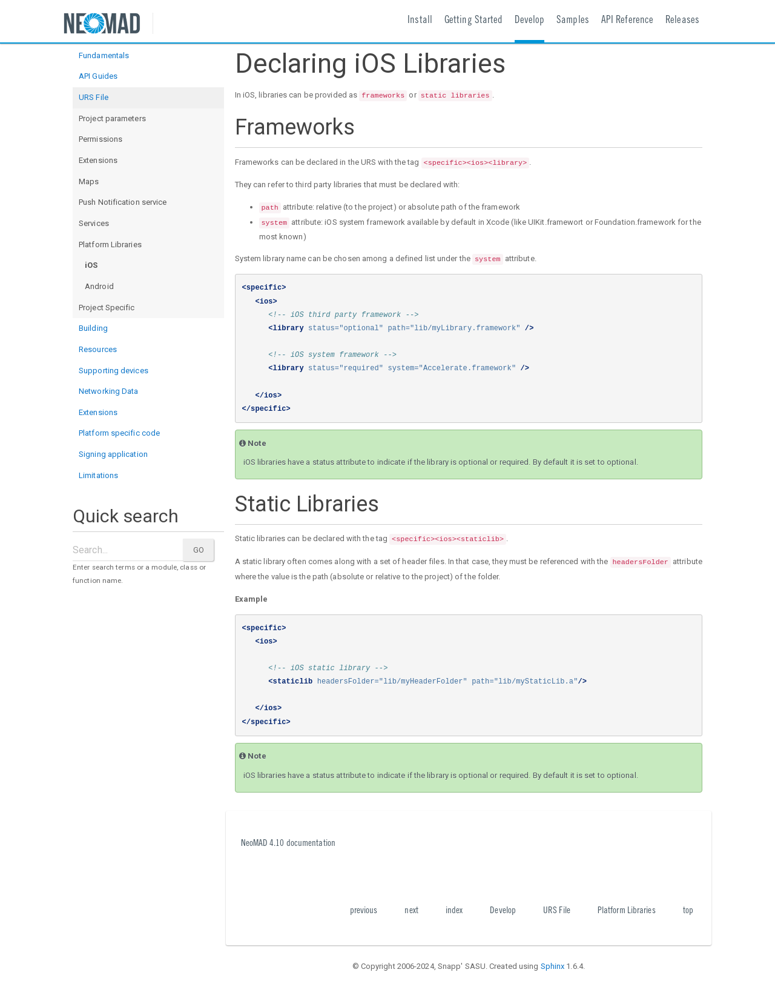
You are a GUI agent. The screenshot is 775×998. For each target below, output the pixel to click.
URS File (93, 97)
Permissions (100, 139)
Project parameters (112, 118)
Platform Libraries (110, 244)
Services (94, 223)
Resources (98, 349)
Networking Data (109, 391)
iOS (91, 265)
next (411, 911)
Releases (682, 21)
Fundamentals (104, 55)
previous (364, 911)
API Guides (98, 76)
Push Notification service (123, 202)
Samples (572, 21)
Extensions (98, 160)
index (454, 911)
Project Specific (107, 307)
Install (419, 21)
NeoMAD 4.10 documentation (288, 843)
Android (99, 286)
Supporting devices (113, 370)
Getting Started (473, 21)
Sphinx (553, 966)
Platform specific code (119, 432)
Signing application (113, 454)
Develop (529, 21)
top (688, 911)
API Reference (627, 21)
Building (93, 328)
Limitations (98, 475)
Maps (89, 181)
